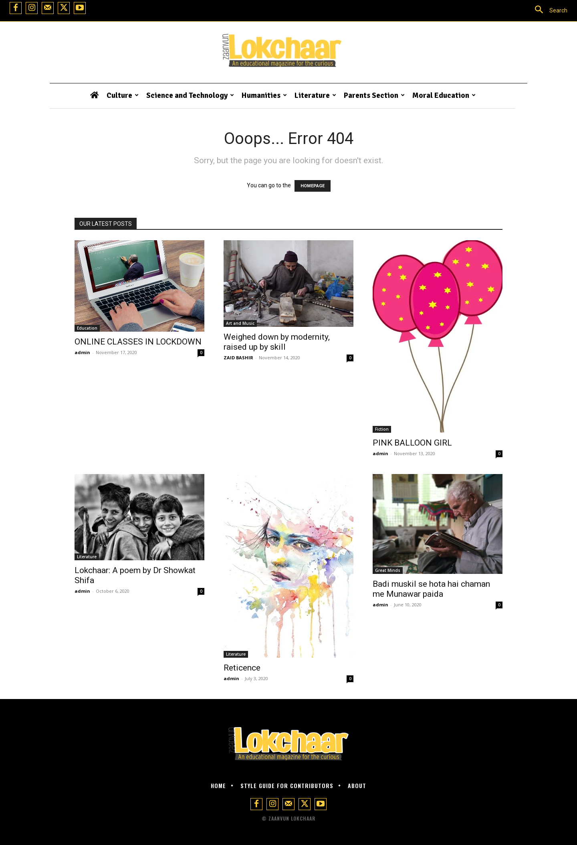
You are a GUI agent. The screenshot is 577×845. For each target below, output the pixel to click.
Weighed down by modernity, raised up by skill (277, 342)
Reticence (242, 668)
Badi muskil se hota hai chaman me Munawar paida (431, 589)
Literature (87, 556)
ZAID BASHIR (238, 358)
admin (82, 352)
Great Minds (387, 570)
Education (87, 328)
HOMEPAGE (313, 185)
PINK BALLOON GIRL (412, 443)
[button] (547, 10)
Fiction (382, 429)
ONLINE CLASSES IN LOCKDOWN (138, 342)
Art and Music (240, 323)
